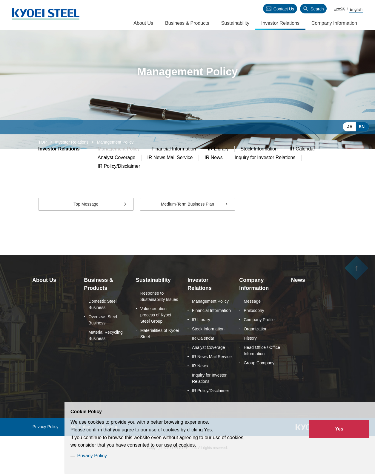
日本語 (339, 9)
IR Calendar (302, 163)
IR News (213, 172)
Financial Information (174, 163)
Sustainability (235, 23)
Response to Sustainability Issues (159, 310)
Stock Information (259, 163)
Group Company (259, 377)
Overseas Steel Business (102, 334)
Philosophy (254, 325)
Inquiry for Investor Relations (265, 172)
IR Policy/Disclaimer (119, 180)
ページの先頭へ (356, 283)
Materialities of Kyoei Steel (159, 348)
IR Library (218, 163)
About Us (143, 23)
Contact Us (283, 9)
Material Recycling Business (105, 349)
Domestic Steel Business (102, 318)
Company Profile (259, 334)
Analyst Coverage (116, 172)
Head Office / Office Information (262, 365)
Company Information (334, 23)
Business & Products (187, 23)
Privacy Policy (92, 455)
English (356, 9)
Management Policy (210, 315)
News (298, 295)
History (250, 352)
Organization (255, 343)
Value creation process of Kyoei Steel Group (155, 329)
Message (252, 315)
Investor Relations (71, 142)
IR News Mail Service (170, 172)
